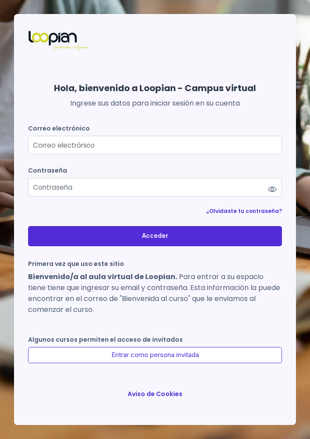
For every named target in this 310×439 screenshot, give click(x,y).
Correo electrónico (59, 128)
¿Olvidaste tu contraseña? (244, 211)
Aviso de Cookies (155, 394)
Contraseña (47, 170)
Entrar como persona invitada (155, 354)
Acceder (155, 235)
